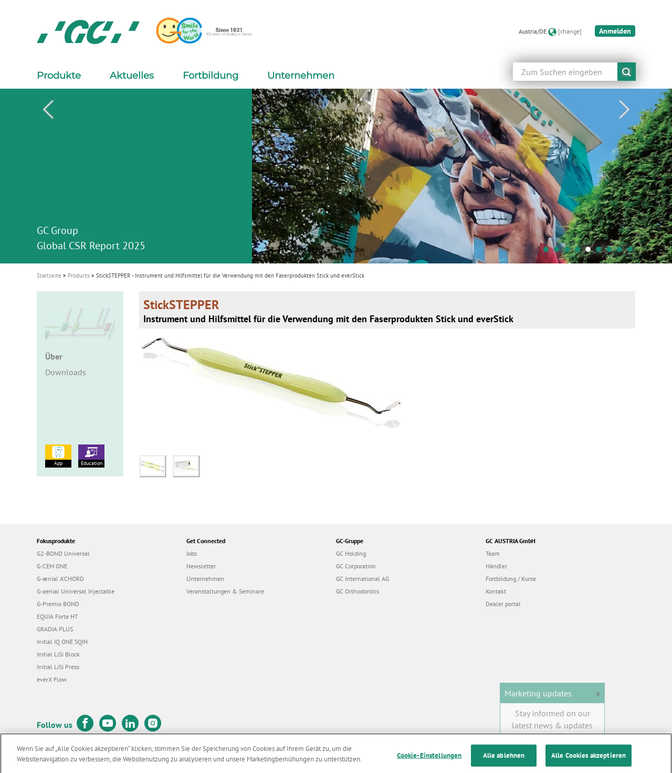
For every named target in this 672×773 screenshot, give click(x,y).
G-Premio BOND (58, 604)
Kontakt (496, 591)
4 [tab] (580, 252)
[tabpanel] (336, 176)
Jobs (191, 553)
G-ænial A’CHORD (60, 579)
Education (91, 455)
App (58, 455)
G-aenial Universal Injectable (75, 591)
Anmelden (615, 31)
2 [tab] (559, 252)
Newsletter (201, 566)
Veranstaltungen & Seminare (225, 591)
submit (626, 71)
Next (624, 110)
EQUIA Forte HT (57, 616)
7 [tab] (611, 252)
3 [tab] (569, 252)
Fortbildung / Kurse (511, 579)
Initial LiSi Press (58, 667)
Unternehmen (205, 579)
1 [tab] (548, 252)
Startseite (49, 275)
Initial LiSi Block (58, 654)
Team (493, 553)
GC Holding (351, 553)
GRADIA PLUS (55, 629)
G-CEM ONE (52, 566)
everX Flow (52, 679)
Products (79, 275)
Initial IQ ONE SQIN (62, 641)
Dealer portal (503, 604)
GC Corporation (356, 566)
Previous (48, 110)
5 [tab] (590, 252)
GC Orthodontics (357, 591)
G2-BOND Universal (63, 553)
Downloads (65, 372)
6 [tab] (601, 252)
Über (53, 356)
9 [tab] (632, 252)
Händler (496, 566)
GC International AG (362, 579)
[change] (570, 31)
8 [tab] (622, 252)
